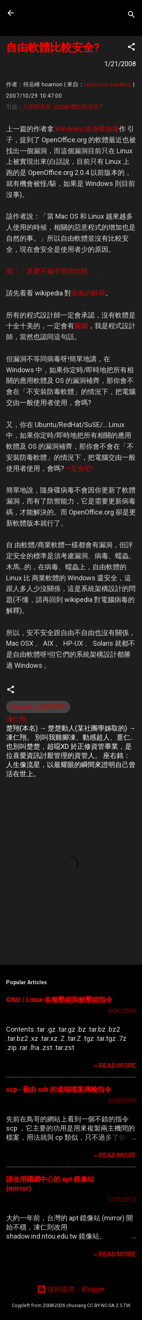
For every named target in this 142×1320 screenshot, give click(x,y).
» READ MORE (115, 1065)
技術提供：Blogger (71, 1289)
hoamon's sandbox (107, 84)
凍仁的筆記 (54, 13)
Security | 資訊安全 (38, 707)
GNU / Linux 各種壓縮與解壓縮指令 (59, 1000)
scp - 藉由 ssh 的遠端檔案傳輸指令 (58, 1089)
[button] (131, 48)
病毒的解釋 (88, 293)
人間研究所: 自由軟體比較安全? (62, 106)
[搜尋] (131, 15)
